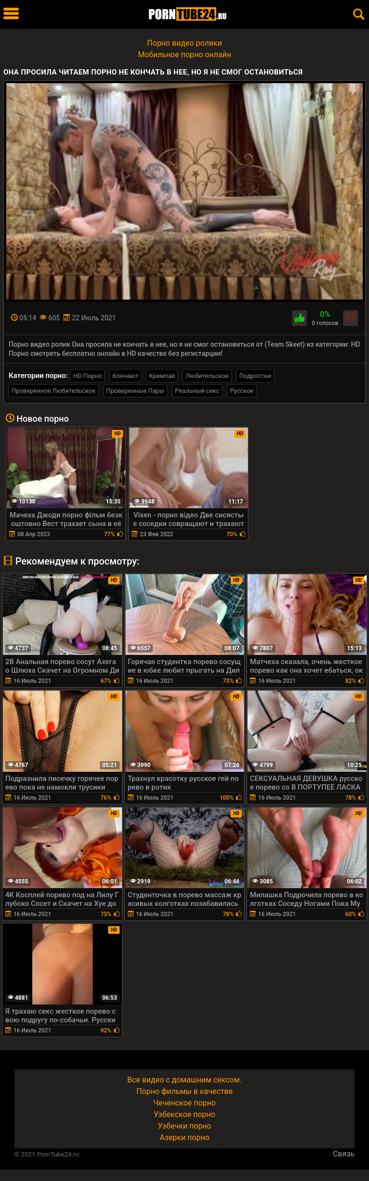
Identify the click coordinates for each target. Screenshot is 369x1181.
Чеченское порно (184, 1102)
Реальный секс (197, 390)
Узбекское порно (184, 1114)
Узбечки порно (184, 1126)
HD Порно (87, 375)
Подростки (255, 375)
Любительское (207, 375)
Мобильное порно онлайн (184, 54)
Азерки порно (184, 1137)
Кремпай (162, 375)
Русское (242, 390)
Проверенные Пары (135, 390)
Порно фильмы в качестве (184, 1091)
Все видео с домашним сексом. (184, 1079)
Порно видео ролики (184, 43)
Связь (344, 1153)
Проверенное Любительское (54, 390)
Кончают (125, 375)
